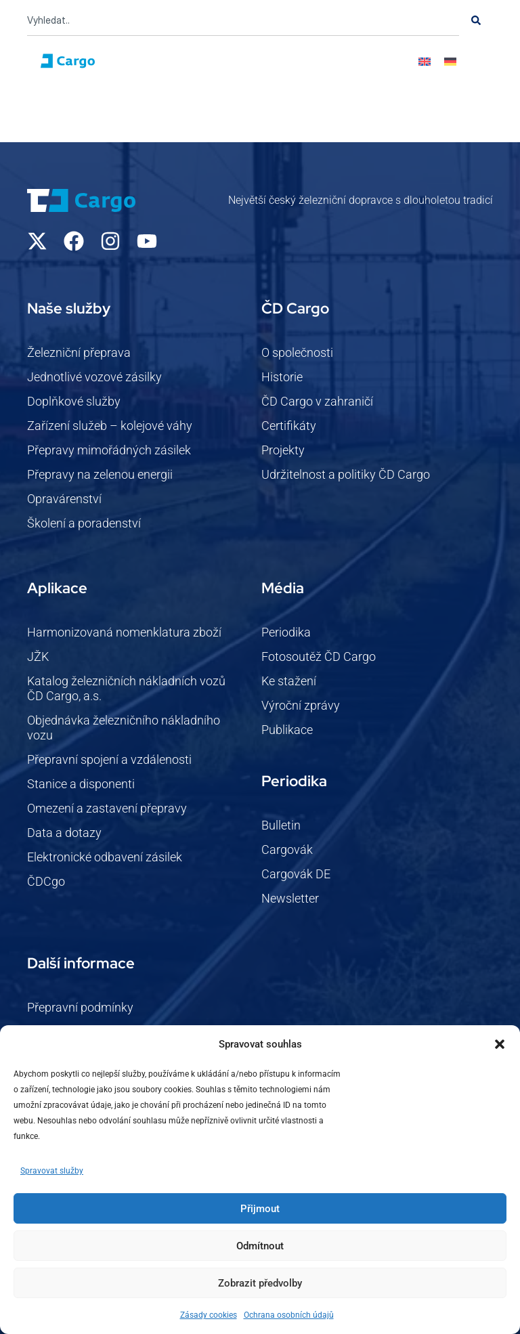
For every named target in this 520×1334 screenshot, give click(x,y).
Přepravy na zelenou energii (100, 474)
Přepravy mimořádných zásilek (109, 450)
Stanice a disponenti (81, 784)
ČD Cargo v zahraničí (317, 401)
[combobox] (243, 20)
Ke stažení (288, 681)
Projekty (283, 450)
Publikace (287, 730)
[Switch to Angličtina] (424, 61)
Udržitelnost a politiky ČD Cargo (345, 474)
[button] (499, 1044)
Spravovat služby (51, 1171)
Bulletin (281, 825)
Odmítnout (260, 1246)
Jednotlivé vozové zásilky (94, 377)
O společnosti (297, 352)
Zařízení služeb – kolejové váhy (109, 425)
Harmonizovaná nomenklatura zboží (124, 632)
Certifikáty (288, 425)
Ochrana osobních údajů (289, 1315)
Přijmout (260, 1209)
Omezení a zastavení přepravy (107, 808)
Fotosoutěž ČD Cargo (318, 656)
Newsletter (290, 898)
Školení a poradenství (84, 523)
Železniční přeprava (79, 352)
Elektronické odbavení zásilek (104, 857)
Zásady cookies (208, 1315)
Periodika (286, 632)
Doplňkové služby (74, 401)
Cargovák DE (295, 874)
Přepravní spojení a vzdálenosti (109, 759)
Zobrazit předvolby (260, 1283)
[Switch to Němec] (450, 61)
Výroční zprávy (300, 705)
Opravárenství (64, 499)
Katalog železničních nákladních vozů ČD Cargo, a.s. (126, 688)
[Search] (476, 20)
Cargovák (287, 849)
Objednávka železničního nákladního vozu (123, 727)
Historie (282, 377)
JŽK (38, 656)
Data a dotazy (64, 832)
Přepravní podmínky (80, 1007)
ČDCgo (46, 881)
